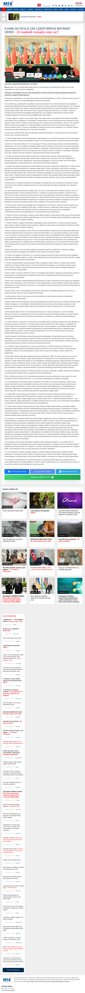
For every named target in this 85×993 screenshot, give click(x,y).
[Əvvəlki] (3, 14)
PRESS (61, 9)
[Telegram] (68, 5)
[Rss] (72, 5)
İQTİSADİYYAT (39, 9)
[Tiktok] (65, 5)
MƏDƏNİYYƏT (48, 9)
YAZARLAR (73, 9)
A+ (30, 75)
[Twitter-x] (56, 5)
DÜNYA (66, 9)
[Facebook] (53, 5)
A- (38, 75)
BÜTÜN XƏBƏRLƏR (13, 970)
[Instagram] (59, 5)
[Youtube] (62, 5)
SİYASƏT (16, 9)
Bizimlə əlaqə (46, 6)
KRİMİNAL (30, 9)
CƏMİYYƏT (23, 9)
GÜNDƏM (9, 9)
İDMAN (55, 9)
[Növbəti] (3, 19)
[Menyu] (4, 9)
